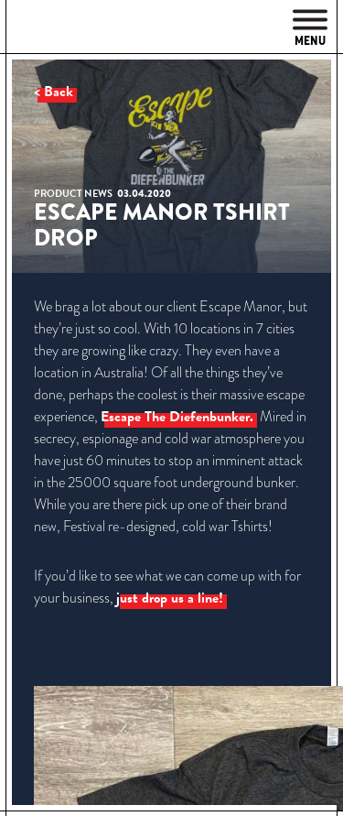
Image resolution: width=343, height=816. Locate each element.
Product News (73, 194)
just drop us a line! (169, 598)
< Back (53, 91)
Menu (310, 29)
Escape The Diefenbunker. (177, 416)
